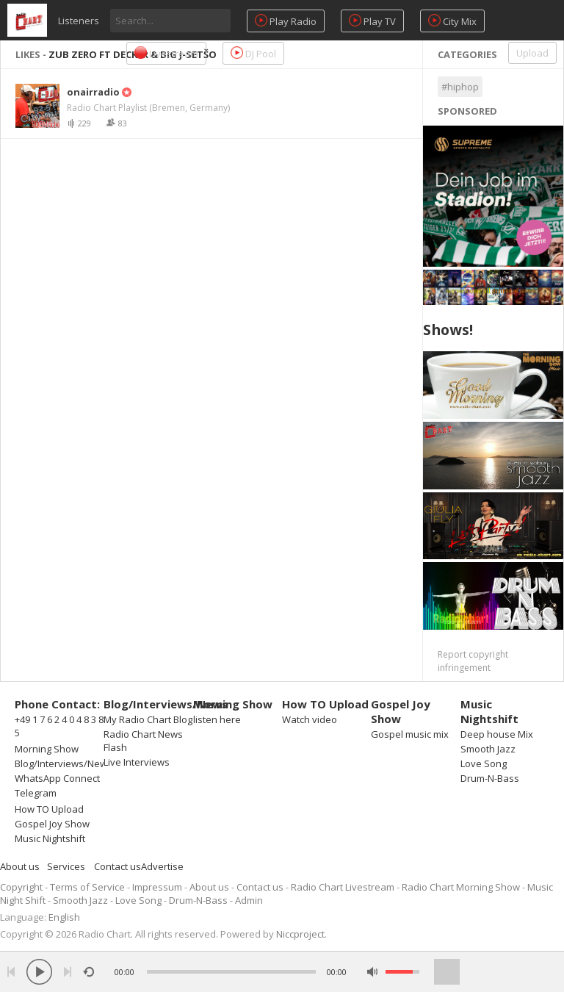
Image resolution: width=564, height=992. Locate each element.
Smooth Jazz (488, 748)
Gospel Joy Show (52, 823)
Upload (532, 53)
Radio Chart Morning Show (461, 887)
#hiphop (460, 86)
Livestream (166, 53)
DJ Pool (253, 53)
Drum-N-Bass (489, 778)
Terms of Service (87, 887)
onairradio (93, 91)
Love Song (483, 763)
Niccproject (300, 934)
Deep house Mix (496, 734)
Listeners (78, 20)
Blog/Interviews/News (63, 763)
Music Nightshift (50, 838)
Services (66, 866)
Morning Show (47, 748)
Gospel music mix (410, 734)
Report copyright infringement (473, 661)
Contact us (117, 866)
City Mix (452, 21)
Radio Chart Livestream (342, 887)
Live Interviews (137, 762)
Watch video (309, 719)
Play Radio (286, 21)
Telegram (36, 792)
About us (20, 866)
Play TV (372, 21)
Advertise (162, 866)
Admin (249, 900)
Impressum (157, 887)
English (64, 917)
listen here (217, 719)
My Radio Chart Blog (148, 719)
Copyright (21, 887)
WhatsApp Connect (57, 778)
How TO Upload (49, 809)
